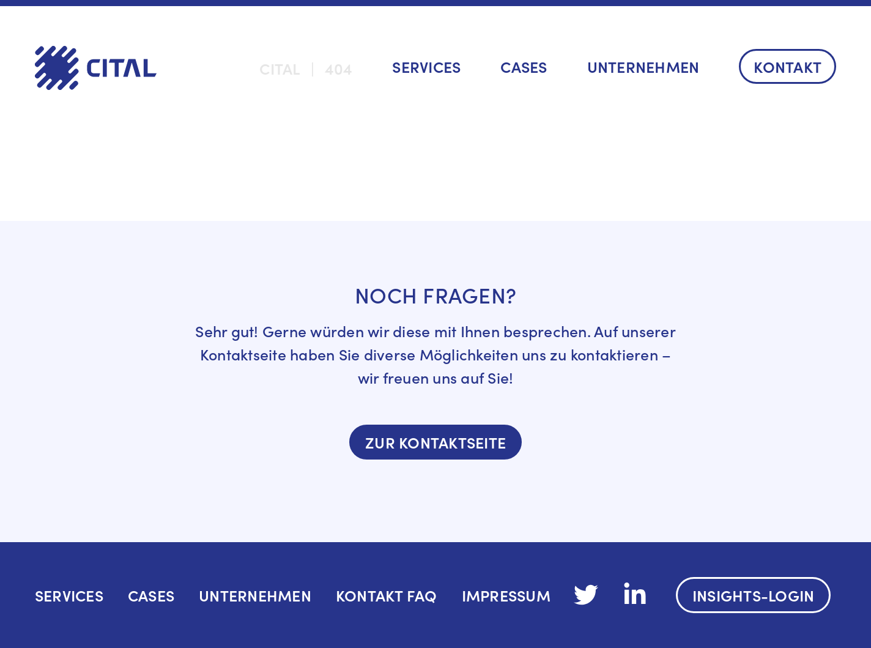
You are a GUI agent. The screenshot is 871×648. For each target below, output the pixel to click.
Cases (523, 66)
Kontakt (787, 66)
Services (426, 66)
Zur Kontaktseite (435, 442)
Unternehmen (643, 66)
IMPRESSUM (506, 595)
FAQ (422, 595)
